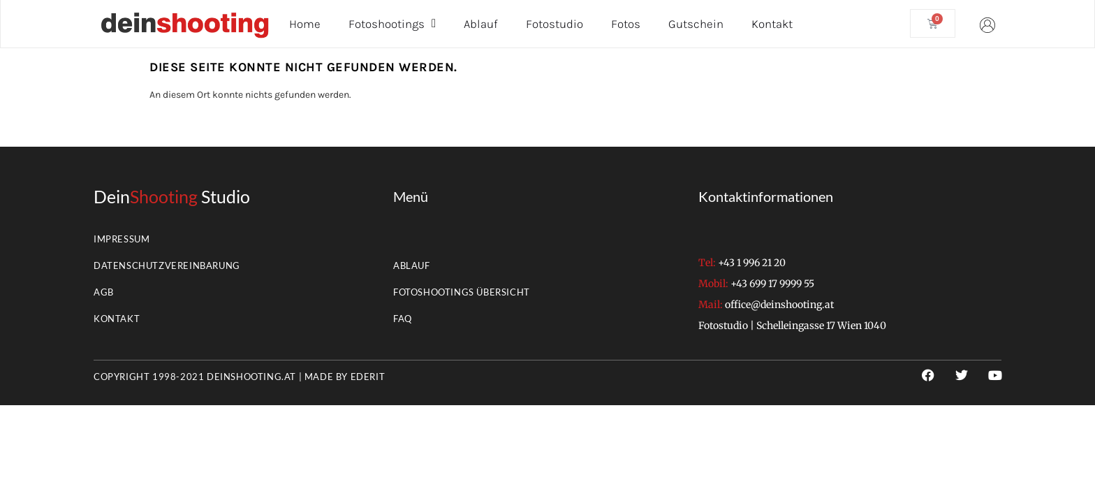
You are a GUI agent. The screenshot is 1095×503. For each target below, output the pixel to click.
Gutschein (695, 24)
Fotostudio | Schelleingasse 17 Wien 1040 (792, 325)
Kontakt (772, 24)
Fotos (625, 24)
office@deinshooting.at (779, 304)
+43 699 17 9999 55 (772, 283)
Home (305, 24)
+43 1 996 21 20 (752, 262)
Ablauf (481, 24)
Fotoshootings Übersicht (461, 292)
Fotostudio (554, 24)
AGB (104, 292)
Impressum (121, 239)
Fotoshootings (392, 24)
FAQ (402, 318)
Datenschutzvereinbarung (167, 265)
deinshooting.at (251, 376)
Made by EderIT (344, 376)
